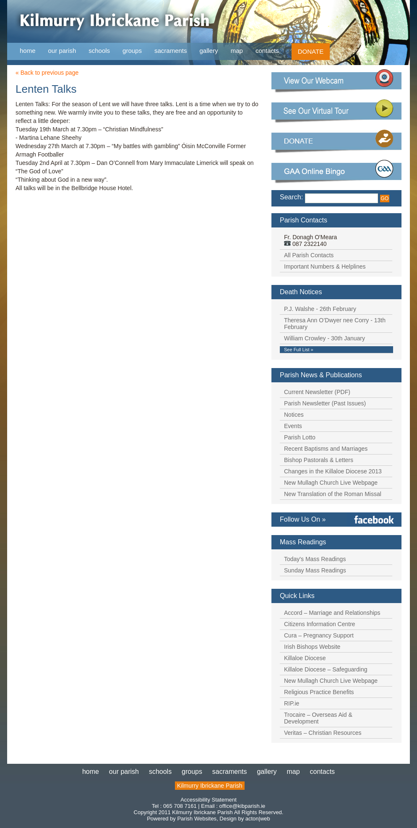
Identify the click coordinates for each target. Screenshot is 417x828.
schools (99, 50)
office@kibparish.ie (242, 806)
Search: (291, 197)
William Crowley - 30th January (324, 338)
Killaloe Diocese (305, 658)
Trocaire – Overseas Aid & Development (318, 718)
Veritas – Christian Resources (322, 732)
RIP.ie (291, 703)
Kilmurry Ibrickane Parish (209, 785)
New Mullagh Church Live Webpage (331, 482)
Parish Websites (196, 818)
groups (132, 50)
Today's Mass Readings (315, 559)
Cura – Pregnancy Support (319, 635)
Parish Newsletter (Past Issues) (325, 403)
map (237, 50)
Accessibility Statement (208, 800)
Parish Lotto (299, 437)
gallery (209, 50)
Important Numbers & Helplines (325, 266)
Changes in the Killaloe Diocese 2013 (333, 471)
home (28, 50)
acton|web (257, 818)
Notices (294, 414)
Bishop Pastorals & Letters (318, 460)
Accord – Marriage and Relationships (332, 612)
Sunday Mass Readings (315, 570)
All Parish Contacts (309, 255)
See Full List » (298, 349)
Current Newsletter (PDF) (317, 392)
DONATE (310, 51)
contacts (267, 50)
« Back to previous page (47, 72)
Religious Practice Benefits (319, 692)
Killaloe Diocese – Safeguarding (325, 669)
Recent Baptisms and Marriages (325, 448)
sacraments (170, 51)
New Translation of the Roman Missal (332, 494)
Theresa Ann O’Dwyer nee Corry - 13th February (335, 323)
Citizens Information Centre (319, 624)
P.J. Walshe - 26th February (320, 309)
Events (293, 426)
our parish (62, 51)
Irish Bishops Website (312, 646)
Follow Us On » (303, 519)
